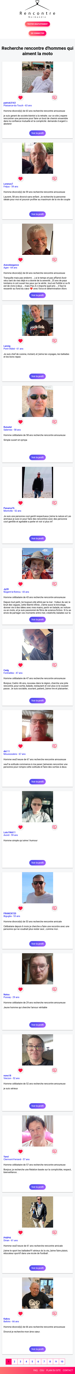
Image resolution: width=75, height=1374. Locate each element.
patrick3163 (10, 102)
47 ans (19, 673)
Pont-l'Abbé (9, 348)
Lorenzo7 (8, 184)
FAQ (35, 1370)
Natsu (6, 994)
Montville (8, 510)
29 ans (16, 997)
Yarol (6, 1156)
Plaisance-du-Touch (13, 105)
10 (62, 1361)
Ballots (7, 1321)
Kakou (7, 1318)
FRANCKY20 (10, 913)
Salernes (8, 429)
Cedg (6, 670)
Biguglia (8, 916)
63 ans (28, 105)
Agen (6, 267)
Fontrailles (9, 673)
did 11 (7, 751)
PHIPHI (7, 1237)
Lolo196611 (10, 832)
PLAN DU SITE (53, 1370)
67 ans (22, 754)
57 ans (26, 1159)
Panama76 (9, 508)
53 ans (16, 916)
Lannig (7, 346)
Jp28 (6, 589)
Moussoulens (10, 754)
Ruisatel (8, 427)
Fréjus (7, 186)
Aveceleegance (11, 265)
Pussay (7, 997)
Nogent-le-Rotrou (12, 592)
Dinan (6, 1240)
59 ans (14, 186)
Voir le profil (37, 133)
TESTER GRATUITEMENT (37, 24)
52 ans (17, 510)
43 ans (25, 592)
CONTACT (68, 1370)
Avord (6, 835)
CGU (42, 1370)
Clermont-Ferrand (12, 1159)
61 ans (20, 348)
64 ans (13, 267)
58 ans (17, 429)
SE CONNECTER (37, 33)
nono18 (7, 1075)
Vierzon (7, 1078)
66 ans (15, 1321)
